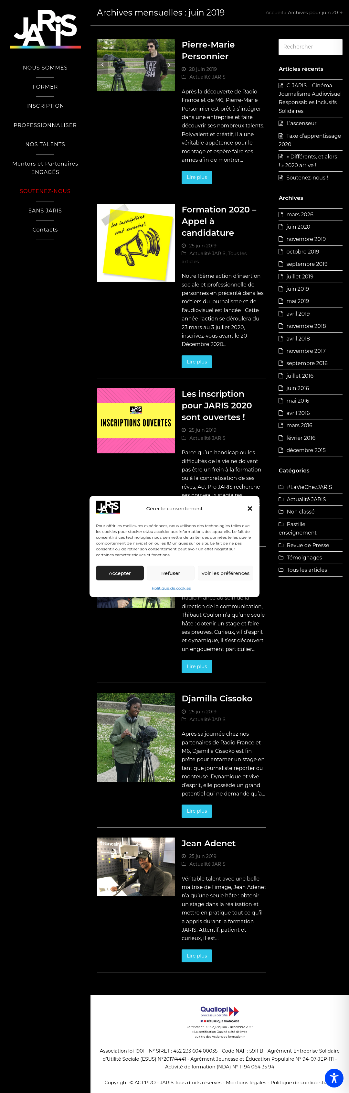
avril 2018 (298, 339)
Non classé (300, 512)
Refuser (170, 573)
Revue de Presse (308, 545)
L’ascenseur (301, 123)
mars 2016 (299, 425)
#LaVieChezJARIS (309, 487)
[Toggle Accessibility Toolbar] (334, 1078)
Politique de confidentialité (302, 1083)
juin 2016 (297, 388)
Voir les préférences (225, 573)
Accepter (120, 573)
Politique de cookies (171, 588)
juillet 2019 (299, 277)
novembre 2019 (306, 239)
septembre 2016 (306, 363)
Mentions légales (246, 1083)
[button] (250, 508)
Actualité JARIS (207, 77)
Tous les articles (307, 570)
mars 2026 (299, 214)
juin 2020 (298, 227)
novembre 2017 (305, 351)
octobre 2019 (302, 252)
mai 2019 (297, 301)
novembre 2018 (306, 326)
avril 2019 (298, 314)
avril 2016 (298, 413)
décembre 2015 (305, 450)
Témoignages (304, 558)
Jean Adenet (209, 843)
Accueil (274, 13)
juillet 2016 (299, 376)
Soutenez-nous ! (307, 178)
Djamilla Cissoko (217, 698)
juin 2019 (297, 289)
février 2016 (300, 438)
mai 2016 (297, 401)
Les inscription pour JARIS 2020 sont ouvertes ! (217, 405)
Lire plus (197, 177)
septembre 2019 (306, 264)
